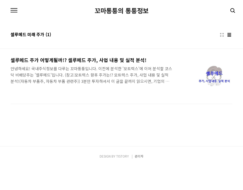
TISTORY (122, 156)
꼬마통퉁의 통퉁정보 (122, 10)
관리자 (139, 156)
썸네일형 (222, 35)
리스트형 (229, 35)
